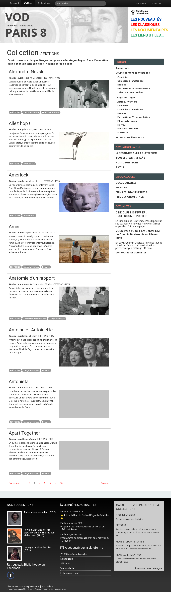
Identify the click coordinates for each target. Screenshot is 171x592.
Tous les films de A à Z (130, 157)
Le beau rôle (66, 559)
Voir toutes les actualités (131, 252)
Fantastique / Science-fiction (133, 88)
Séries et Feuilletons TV (130, 137)
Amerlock (18, 175)
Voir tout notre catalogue (148, 568)
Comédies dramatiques (35, 318)
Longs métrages (31, 112)
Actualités (44, 3)
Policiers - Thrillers (127, 128)
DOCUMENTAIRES (126, 182)
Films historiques (50, 112)
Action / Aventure (127, 101)
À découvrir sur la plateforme (136, 153)
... (55, 482)
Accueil (14, 3)
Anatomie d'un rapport (32, 278)
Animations (29, 163)
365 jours (65, 563)
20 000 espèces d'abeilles (73, 554)
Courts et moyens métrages (133, 72)
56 (61, 482)
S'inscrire (156, 3)
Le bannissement (69, 573)
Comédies (122, 77)
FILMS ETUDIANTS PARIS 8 (131, 192)
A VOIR (120, 167)
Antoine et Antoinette (31, 330)
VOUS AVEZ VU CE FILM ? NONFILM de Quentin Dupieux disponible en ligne (138, 234)
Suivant (105, 482)
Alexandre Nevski (26, 71)
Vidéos (28, 3)
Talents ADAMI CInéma (130, 92)
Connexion (141, 3)
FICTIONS (15, 112)
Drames (46, 267)
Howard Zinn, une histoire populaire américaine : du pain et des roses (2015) (39, 532)
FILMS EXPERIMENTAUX (130, 196)
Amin (14, 226)
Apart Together (24, 433)
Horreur (121, 124)
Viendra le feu (67, 568)
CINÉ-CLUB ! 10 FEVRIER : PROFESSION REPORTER (131, 214)
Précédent (14, 482)
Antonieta (19, 381)
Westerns (122, 132)
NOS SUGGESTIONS (127, 162)
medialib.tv (23, 589)
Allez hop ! (19, 123)
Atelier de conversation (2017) (40, 512)
